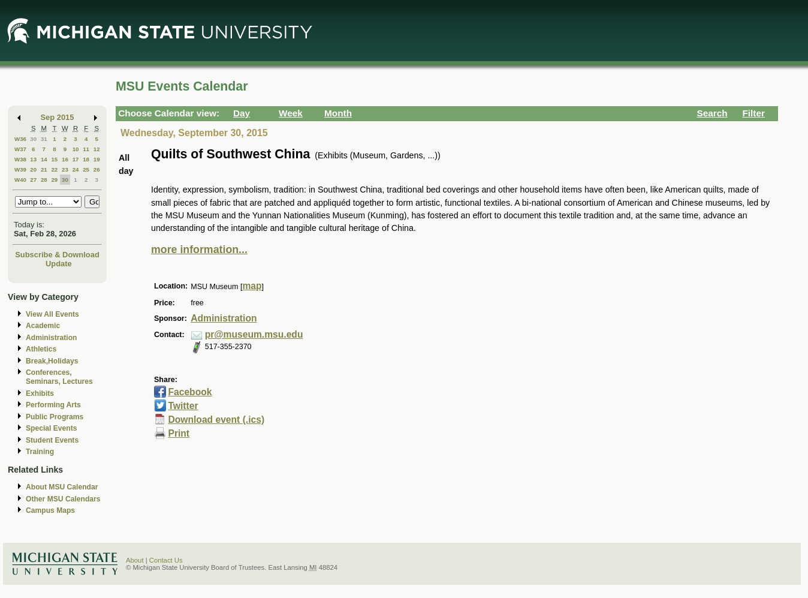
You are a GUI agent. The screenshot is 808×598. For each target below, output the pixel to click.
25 (86, 169)
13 (33, 159)
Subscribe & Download (57, 254)
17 (76, 159)
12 (97, 149)
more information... (199, 250)
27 (33, 179)
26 (97, 169)
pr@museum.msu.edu (254, 334)
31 (44, 139)
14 (44, 159)
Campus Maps (50, 510)
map (251, 286)
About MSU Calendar (62, 487)
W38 (20, 159)
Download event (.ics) (216, 419)
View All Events (52, 314)
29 (54, 179)
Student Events (52, 440)
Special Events (51, 428)
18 (86, 159)
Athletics (41, 349)
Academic (43, 325)
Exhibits (40, 393)
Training (40, 451)
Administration (51, 337)
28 (44, 179)
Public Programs (54, 417)
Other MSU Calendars (63, 499)
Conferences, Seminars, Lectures (59, 377)
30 (33, 139)
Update (59, 263)
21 (44, 169)
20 (33, 169)
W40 (20, 179)
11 (86, 149)
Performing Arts (53, 405)
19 (97, 159)
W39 (20, 169)
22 (54, 169)
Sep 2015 (57, 117)
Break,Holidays (52, 361)
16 (65, 159)
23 (65, 169)
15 (54, 159)
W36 (20, 139)
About (135, 560)
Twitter (183, 406)
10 (76, 149)
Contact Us (166, 560)
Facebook (190, 392)
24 (76, 169)
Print (178, 433)
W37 (20, 149)
